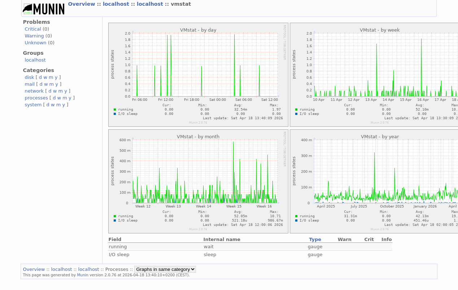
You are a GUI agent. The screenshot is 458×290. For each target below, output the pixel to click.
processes (36, 98)
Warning (34, 36)
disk (29, 77)
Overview (82, 4)
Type (315, 239)
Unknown (35, 42)
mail (30, 84)
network (34, 91)
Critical (33, 29)
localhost (117, 4)
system (33, 104)
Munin (82, 275)
